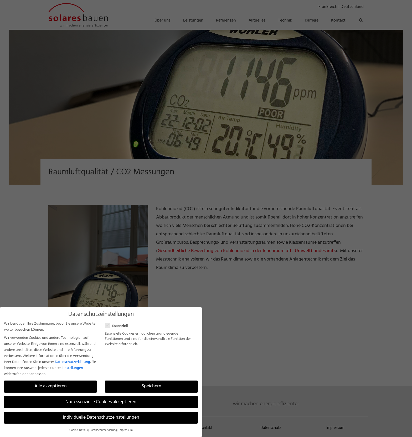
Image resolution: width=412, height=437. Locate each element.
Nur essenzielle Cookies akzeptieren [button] (100, 402)
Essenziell (118, 326)
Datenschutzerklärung (72, 362)
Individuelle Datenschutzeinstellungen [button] (101, 417)
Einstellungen (72, 368)
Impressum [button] (126, 430)
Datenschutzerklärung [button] (103, 430)
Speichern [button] (151, 386)
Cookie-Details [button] (78, 430)
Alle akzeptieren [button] (50, 386)
